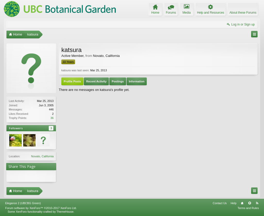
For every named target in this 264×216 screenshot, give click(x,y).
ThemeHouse (64, 211)
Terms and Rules (248, 208)
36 (52, 117)
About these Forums (242, 12)
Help (233, 203)
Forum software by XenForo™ (41, 208)
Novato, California (42, 156)
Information (137, 81)
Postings (117, 81)
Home (242, 203)
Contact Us (220, 203)
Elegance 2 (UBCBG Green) (23, 203)
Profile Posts (72, 81)
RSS (257, 203)
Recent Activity (96, 81)
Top (249, 203)
